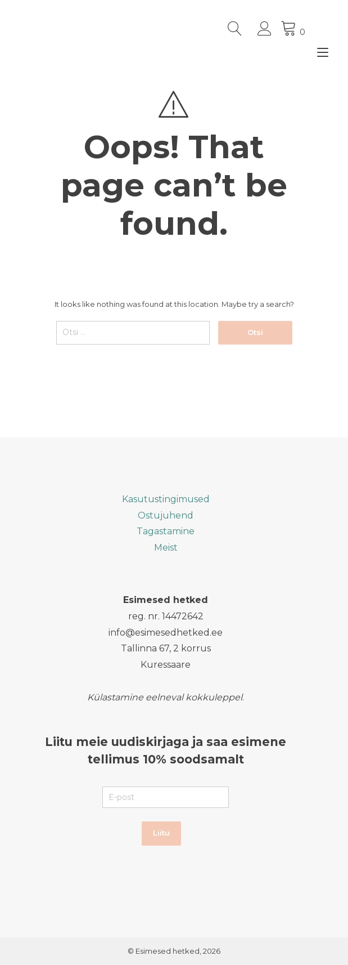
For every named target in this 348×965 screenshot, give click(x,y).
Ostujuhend (165, 515)
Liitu (161, 832)
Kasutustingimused (166, 499)
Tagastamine (166, 531)
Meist (166, 547)
